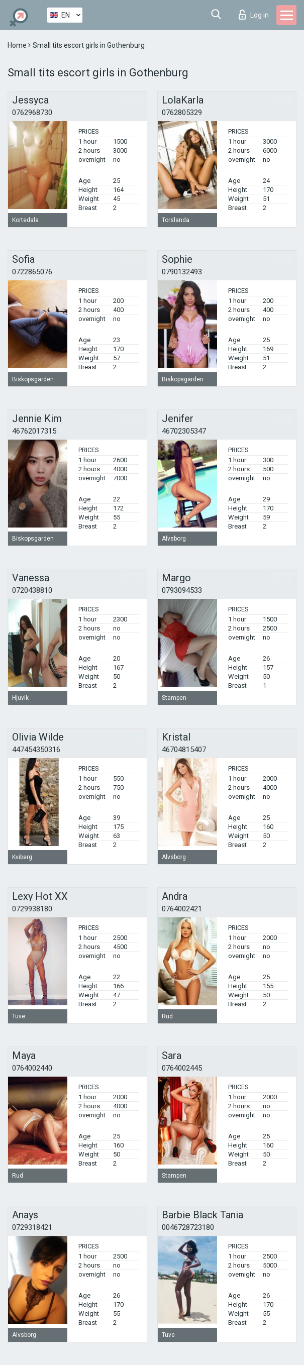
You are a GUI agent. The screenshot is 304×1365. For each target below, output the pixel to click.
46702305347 (184, 431)
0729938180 (32, 908)
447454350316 (36, 749)
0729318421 (32, 1227)
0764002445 (182, 1068)
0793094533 (182, 590)
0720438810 (32, 590)
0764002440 (32, 1068)
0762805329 (182, 112)
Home (18, 45)
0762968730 (32, 112)
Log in (254, 14)
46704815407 (184, 749)
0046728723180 (188, 1227)
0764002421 (182, 908)
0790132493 (182, 271)
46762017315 (34, 431)
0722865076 (32, 271)
